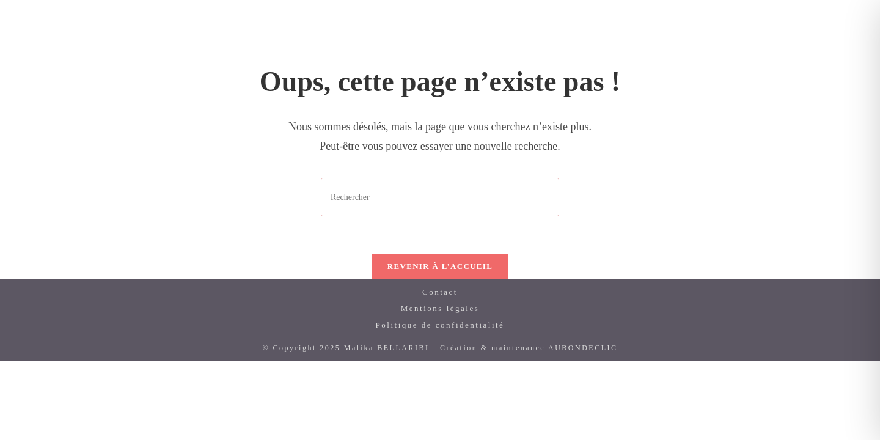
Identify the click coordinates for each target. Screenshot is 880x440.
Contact (440, 291)
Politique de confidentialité (440, 324)
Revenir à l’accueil (440, 266)
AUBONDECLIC (583, 347)
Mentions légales (440, 308)
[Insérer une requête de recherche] (440, 197)
